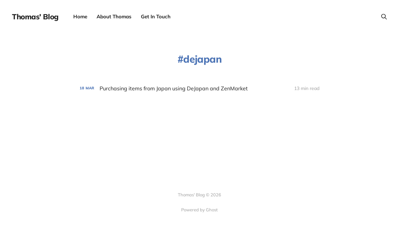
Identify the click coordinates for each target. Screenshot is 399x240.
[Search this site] (384, 17)
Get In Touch (156, 16)
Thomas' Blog (35, 16)
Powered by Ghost (199, 209)
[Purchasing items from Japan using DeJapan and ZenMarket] (199, 88)
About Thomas (114, 16)
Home (80, 16)
